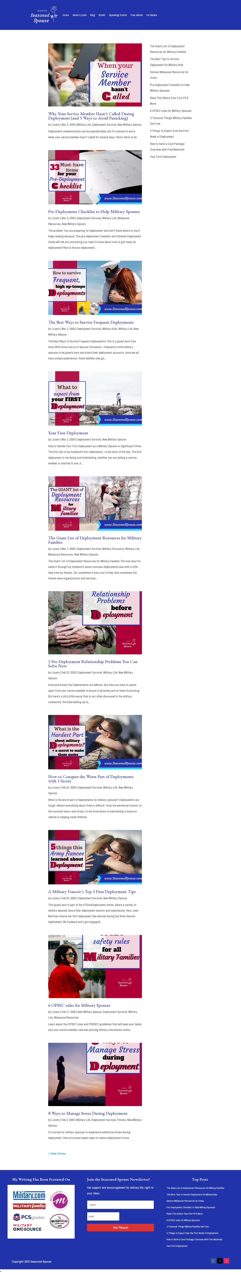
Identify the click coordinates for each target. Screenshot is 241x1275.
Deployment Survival (104, 125)
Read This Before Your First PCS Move (185, 1213)
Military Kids (109, 329)
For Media (151, 15)
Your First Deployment (68, 433)
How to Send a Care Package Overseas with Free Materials (194, 1239)
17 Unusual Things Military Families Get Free (188, 1226)
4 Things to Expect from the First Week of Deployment (192, 1233)
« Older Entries (57, 1153)
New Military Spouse (129, 125)
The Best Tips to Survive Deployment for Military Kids (192, 1194)
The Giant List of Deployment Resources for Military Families (95, 540)
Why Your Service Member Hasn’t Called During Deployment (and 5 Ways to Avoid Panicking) (91, 116)
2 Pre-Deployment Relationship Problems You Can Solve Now (92, 664)
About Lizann (80, 15)
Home (66, 15)
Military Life (84, 125)
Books (102, 15)
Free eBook (137, 15)
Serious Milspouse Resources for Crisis (185, 1201)
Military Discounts (113, 549)
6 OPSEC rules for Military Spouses (79, 1005)
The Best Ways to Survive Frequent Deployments (91, 322)
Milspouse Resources (60, 554)
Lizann (56, 125)
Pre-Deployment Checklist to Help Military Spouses (94, 211)
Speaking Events (118, 15)
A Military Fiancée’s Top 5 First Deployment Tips (92, 891)
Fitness (121, 1120)
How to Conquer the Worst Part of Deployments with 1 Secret (91, 779)
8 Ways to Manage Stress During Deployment (88, 1113)
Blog (92, 15)
